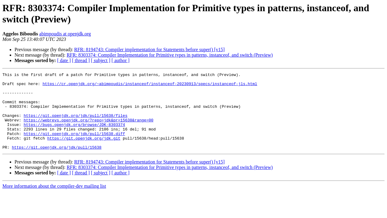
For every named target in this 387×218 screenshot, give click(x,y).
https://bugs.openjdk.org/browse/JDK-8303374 (74, 135)
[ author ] (121, 60)
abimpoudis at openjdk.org (65, 33)
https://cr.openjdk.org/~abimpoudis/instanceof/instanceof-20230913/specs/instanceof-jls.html (150, 86)
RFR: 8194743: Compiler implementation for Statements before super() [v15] (149, 49)
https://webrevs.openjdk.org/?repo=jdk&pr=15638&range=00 (88, 130)
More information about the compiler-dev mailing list (54, 201)
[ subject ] (100, 60)
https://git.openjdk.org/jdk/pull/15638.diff (74, 146)
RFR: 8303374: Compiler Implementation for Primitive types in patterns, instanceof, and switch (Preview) (170, 55)
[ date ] (64, 60)
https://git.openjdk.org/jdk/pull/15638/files (75, 124)
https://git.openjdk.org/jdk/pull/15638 (56, 162)
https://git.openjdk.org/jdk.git (83, 151)
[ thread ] (81, 60)
